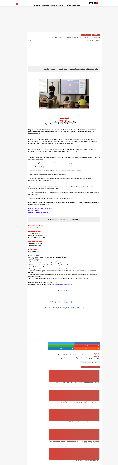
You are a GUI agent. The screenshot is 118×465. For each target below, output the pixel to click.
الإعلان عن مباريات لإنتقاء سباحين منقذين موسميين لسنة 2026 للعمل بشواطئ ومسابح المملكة (72, 387)
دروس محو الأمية (37, 5)
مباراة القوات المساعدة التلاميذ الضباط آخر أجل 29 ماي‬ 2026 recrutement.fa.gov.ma (25, 148)
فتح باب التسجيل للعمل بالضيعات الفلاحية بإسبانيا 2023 (72, 314)
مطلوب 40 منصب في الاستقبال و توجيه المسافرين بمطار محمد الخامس (53, 387)
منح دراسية (58, 5)
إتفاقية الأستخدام (69, 1)
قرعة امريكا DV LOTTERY (23, 61)
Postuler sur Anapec (72, 302)
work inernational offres (34, 88)
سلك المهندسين (34, 57)
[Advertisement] (59, 21)
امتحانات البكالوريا (23, 46)
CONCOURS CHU (34, 77)
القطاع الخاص (68, 5)
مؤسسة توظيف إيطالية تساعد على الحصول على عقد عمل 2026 (25, 116)
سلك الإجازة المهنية (34, 53)
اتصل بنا (63, 1)
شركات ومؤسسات (86, 35)
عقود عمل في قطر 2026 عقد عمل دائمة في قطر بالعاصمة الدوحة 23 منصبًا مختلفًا (25, 156)
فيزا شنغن (34, 61)
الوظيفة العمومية (76, 5)
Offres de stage (34, 83)
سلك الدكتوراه (23, 53)
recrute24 (87, 463)
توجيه (63, 5)
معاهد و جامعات (23, 69)
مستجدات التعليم (22, 66)
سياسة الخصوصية (77, 1)
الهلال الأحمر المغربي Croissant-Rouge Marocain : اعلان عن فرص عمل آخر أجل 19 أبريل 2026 (91, 387)
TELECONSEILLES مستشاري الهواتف (22, 84)
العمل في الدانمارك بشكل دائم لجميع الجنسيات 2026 (34, 41)
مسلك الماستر (34, 69)
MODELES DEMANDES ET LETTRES (23, 78)
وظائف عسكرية (45, 5)
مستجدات (52, 5)
